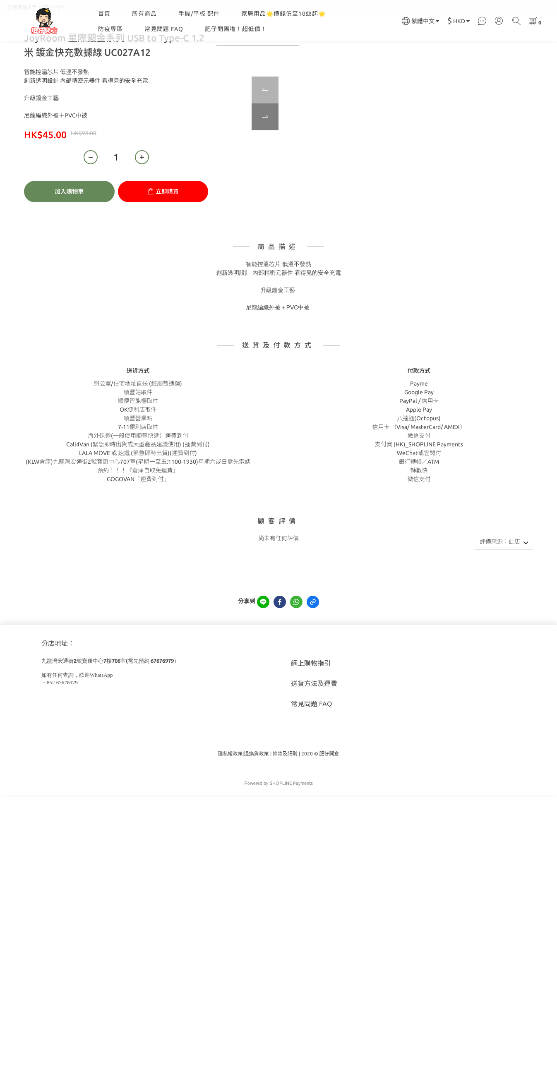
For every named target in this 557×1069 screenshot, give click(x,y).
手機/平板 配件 (199, 13)
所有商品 (144, 13)
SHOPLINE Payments (291, 824)
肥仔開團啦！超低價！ (236, 29)
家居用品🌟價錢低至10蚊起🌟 (283, 13)
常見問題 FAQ (163, 29)
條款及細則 (285, 795)
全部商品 (17, 48)
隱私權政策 (230, 795)
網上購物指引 (311, 704)
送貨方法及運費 (314, 725)
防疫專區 (110, 29)
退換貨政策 (256, 795)
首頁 (104, 13)
